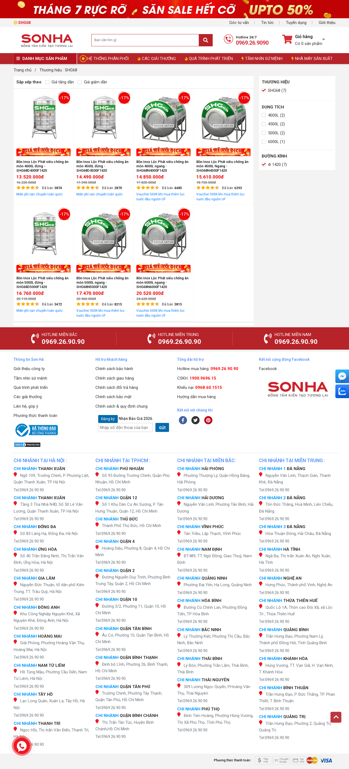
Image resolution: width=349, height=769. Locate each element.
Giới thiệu (327, 22)
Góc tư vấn (239, 22)
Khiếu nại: (199, 387)
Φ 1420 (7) (274, 164)
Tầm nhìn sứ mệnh (30, 378)
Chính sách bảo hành (114, 368)
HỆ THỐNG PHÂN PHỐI (108, 58)
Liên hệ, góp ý (26, 406)
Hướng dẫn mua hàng (196, 396)
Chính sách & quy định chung (121, 406)
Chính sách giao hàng (114, 378)
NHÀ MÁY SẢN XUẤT (312, 58)
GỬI (162, 428)
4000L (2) (273, 115)
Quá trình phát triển (31, 387)
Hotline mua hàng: (207, 368)
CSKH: (196, 378)
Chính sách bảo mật (113, 396)
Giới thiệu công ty (29, 368)
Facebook (268, 368)
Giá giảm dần (92, 82)
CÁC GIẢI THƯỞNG (157, 58)
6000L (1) (273, 141)
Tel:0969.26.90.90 (29, 490)
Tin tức (267, 22)
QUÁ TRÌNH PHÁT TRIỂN (209, 58)
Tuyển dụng (296, 22)
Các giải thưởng (28, 396)
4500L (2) (273, 124)
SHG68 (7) (274, 90)
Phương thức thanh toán (35, 415)
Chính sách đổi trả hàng (116, 387)
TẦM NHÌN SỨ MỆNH (262, 58)
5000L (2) (273, 133)
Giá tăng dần (59, 82)
